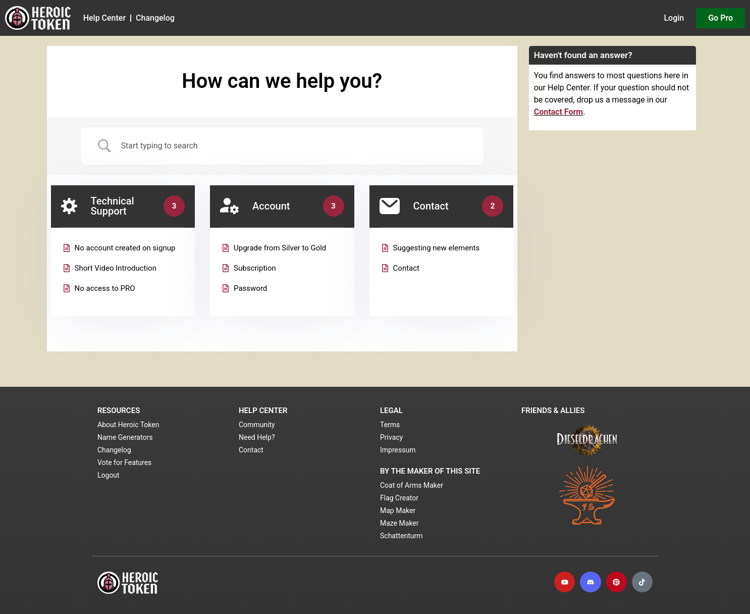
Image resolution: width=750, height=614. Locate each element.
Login (674, 18)
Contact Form (558, 112)
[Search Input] (295, 146)
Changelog (155, 18)
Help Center (104, 18)
